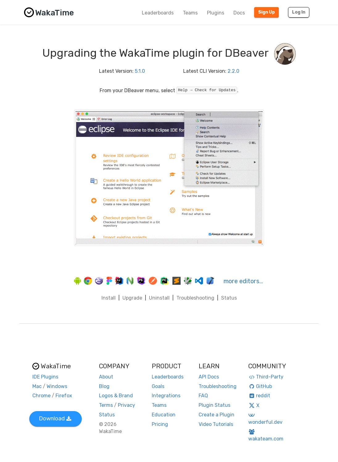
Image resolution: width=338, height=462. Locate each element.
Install (108, 298)
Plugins (215, 13)
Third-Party (265, 377)
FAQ (203, 396)
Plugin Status (214, 405)
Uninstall (159, 298)
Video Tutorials (216, 424)
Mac (37, 386)
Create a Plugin (216, 415)
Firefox (64, 396)
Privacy (126, 405)
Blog (104, 386)
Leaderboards (158, 13)
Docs (239, 13)
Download (55, 418)
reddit (259, 396)
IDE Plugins (45, 377)
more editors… (243, 281)
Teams (190, 13)
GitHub (260, 386)
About (106, 377)
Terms (106, 405)
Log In (298, 12)
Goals (158, 386)
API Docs (209, 377)
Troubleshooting (195, 298)
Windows (57, 386)
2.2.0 (233, 71)
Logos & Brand (116, 396)
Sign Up (266, 12)
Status (229, 298)
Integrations (166, 396)
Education (163, 415)
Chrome (41, 396)
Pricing (160, 424)
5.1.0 (140, 71)
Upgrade (132, 298)
